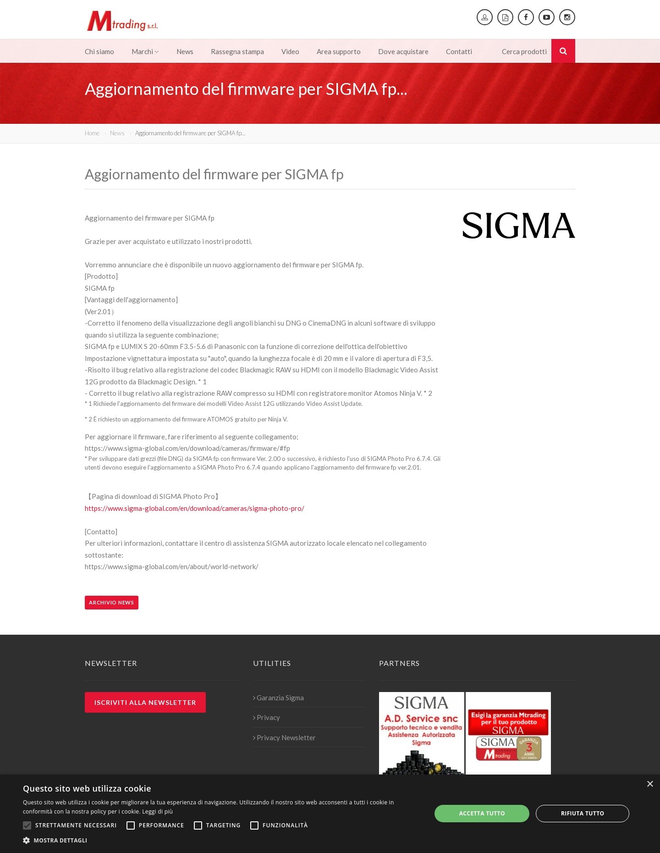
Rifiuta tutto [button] (583, 813)
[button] (221, 841)
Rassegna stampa (237, 51)
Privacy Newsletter (284, 737)
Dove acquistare (403, 51)
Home (92, 133)
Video (290, 51)
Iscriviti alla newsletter (145, 702)
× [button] (649, 784)
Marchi (145, 51)
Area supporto (339, 51)
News (184, 51)
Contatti (459, 51)
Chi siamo (99, 51)
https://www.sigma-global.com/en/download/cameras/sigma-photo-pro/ (194, 508)
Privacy (266, 717)
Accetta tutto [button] (482, 813)
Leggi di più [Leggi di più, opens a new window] (157, 811)
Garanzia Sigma (278, 697)
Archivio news (111, 602)
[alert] (330, 814)
